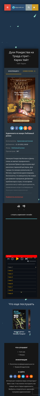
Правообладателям (22, 367)
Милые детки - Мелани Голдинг (19, 333)
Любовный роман (18, 148)
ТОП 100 (22, 352)
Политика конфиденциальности (22, 364)
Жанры (22, 355)
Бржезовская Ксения (25, 141)
